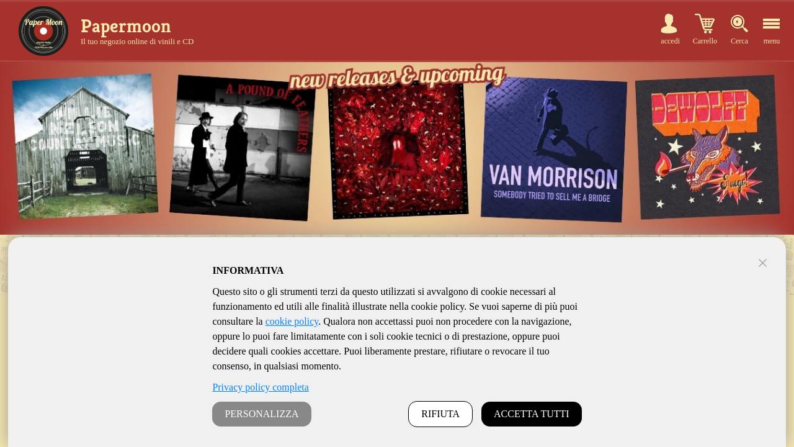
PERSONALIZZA (261, 414)
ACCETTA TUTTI (531, 414)
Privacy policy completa (260, 387)
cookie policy (292, 321)
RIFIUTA (440, 414)
